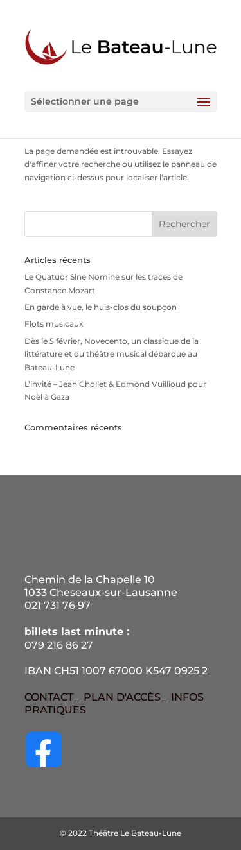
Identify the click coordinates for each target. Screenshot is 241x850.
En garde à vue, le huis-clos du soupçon (100, 307)
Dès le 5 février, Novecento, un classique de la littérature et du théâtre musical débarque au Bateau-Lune (111, 354)
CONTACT (48, 697)
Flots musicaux (54, 323)
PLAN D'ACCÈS (122, 697)
